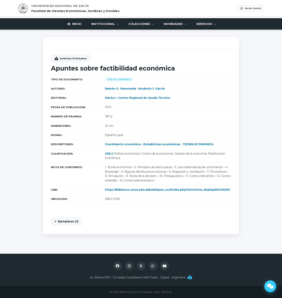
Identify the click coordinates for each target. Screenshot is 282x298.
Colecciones (141, 24)
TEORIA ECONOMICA (198, 144)
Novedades (175, 24)
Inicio (74, 24)
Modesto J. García (151, 88)
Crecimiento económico (123, 144)
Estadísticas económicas (161, 144)
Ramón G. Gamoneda (120, 88)
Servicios (206, 24)
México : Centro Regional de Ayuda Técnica (137, 98)
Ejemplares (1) (68, 221)
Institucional (105, 24)
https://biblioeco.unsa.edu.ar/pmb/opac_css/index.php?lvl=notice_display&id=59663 (167, 189)
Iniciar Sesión (250, 8)
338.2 (109, 153)
